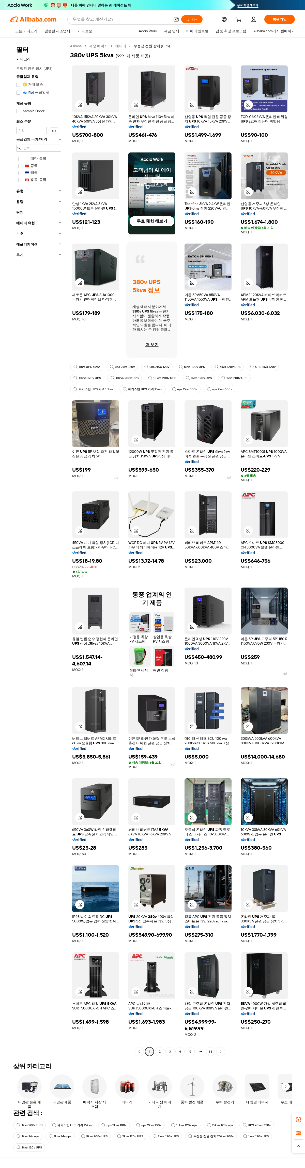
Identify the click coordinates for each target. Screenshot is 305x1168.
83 (210, 1051)
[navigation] (38, 549)
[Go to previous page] (139, 1051)
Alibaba (76, 46)
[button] (176, 19)
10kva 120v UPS (87, 378)
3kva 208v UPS (94, 1136)
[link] (298, 1119)
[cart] (239, 20)
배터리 (120, 46)
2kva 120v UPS (130, 1136)
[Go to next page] (220, 1051)
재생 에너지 (98, 46)
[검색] (192, 19)
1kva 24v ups (28, 1136)
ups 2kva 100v (184, 389)
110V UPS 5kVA (86, 367)
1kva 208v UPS (234, 378)
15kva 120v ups (184, 1125)
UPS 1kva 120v (263, 367)
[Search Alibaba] (121, 19)
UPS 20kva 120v (257, 1125)
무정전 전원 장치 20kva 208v (211, 1136)
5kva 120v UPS (192, 367)
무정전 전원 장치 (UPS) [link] (152, 46)
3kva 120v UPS (199, 378)
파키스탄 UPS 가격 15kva (93, 389)
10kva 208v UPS (125, 378)
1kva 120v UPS (256, 1136)
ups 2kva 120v (122, 367)
